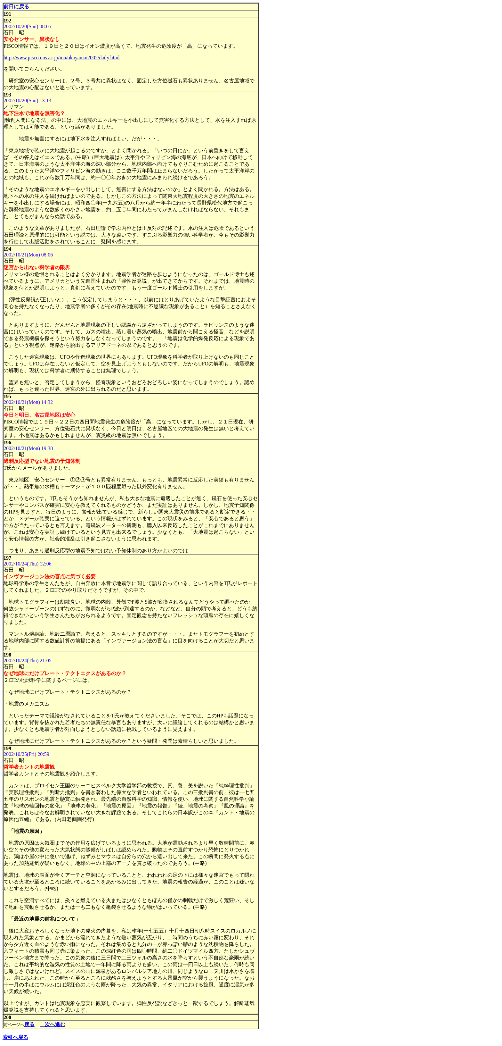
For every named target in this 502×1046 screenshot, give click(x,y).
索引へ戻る (15, 1037)
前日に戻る (16, 6)
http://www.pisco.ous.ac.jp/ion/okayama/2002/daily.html (62, 57)
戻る (29, 1024)
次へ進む (52, 1024)
